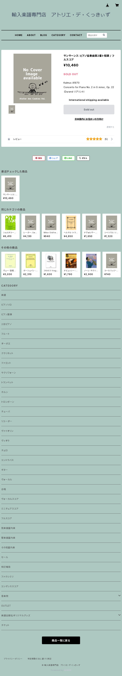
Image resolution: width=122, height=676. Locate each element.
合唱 (3, 489)
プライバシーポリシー (13, 659)
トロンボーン (7, 401)
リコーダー (6, 421)
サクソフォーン (8, 372)
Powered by (61, 670)
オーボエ (5, 343)
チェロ (4, 450)
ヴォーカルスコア (10, 499)
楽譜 (3, 295)
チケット (5, 625)
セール (4, 557)
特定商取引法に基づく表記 (39, 659)
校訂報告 (6, 567)
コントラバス (7, 460)
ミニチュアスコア (9, 508)
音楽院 (4, 596)
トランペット (7, 382)
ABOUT (31, 35)
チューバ (5, 411)
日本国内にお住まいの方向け (89, 119)
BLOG (43, 35)
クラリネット (7, 353)
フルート (5, 333)
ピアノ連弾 (6, 314)
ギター (4, 469)
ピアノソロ (6, 304)
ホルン (4, 392)
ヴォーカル (6, 479)
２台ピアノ (6, 324)
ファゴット (6, 363)
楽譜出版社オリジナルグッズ (15, 615)
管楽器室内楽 (8, 537)
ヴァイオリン (7, 431)
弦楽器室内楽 (8, 528)
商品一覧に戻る (61, 640)
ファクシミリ (7, 576)
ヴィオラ (5, 440)
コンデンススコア (9, 586)
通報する (110, 127)
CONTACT (76, 35)
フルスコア (6, 518)
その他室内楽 (8, 547)
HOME (18, 35)
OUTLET (6, 605)
